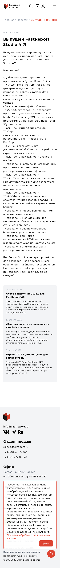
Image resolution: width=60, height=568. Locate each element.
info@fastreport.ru (15, 426)
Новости (22, 19)
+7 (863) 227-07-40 (15, 456)
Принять (46, 543)
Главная (9, 19)
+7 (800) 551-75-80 (15, 451)
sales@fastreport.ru (15, 446)
